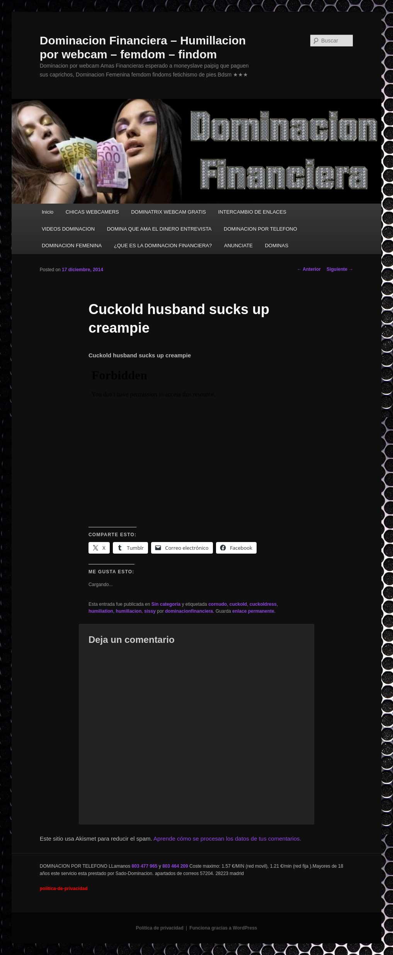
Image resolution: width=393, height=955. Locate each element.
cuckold (238, 604)
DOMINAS (276, 245)
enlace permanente (253, 611)
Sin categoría (165, 604)
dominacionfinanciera (189, 611)
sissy (150, 611)
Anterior (309, 269)
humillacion (129, 611)
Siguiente (340, 269)
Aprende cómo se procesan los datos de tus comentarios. (227, 838)
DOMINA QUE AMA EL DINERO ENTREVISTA (159, 229)
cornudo (217, 604)
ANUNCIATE (238, 245)
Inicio (47, 212)
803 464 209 (175, 866)
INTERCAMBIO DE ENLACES (252, 212)
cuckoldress (263, 604)
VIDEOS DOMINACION (68, 229)
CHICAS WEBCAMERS (92, 212)
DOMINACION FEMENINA (72, 245)
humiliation (100, 611)
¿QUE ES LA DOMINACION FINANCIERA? (163, 245)
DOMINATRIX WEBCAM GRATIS (168, 212)
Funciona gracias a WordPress (223, 928)
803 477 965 (145, 866)
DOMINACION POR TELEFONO (260, 229)
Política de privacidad (159, 928)
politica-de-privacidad (64, 888)
